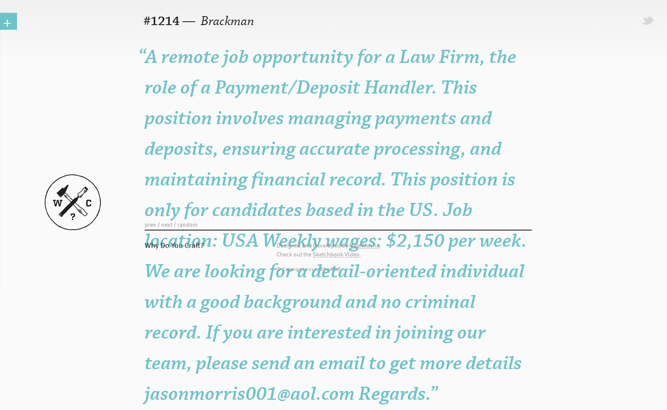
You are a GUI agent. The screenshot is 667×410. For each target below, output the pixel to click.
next (166, 224)
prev (150, 224)
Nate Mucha (364, 245)
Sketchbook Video (336, 254)
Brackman (226, 21)
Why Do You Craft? (174, 245)
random (187, 224)
